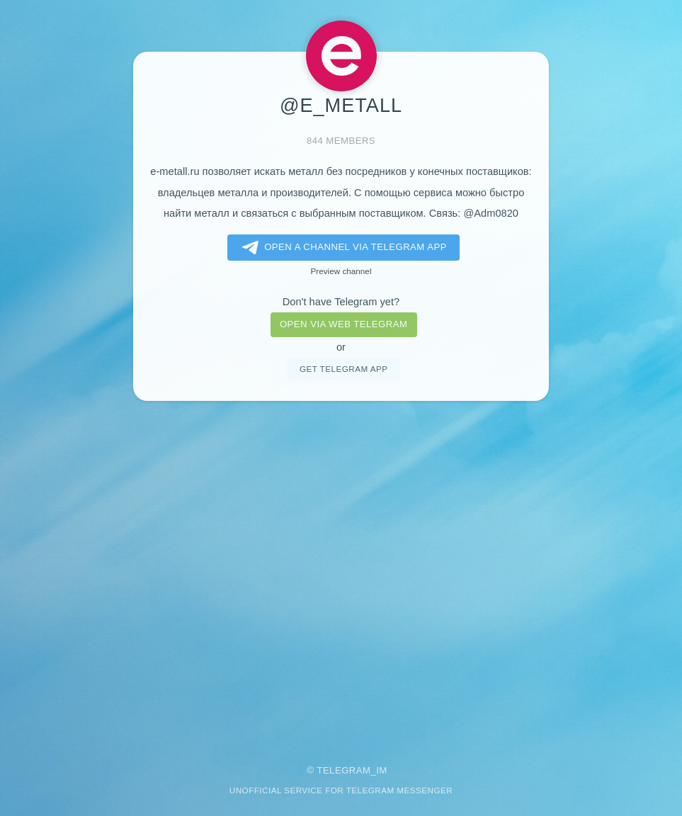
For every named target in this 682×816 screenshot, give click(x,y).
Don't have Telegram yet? (341, 301)
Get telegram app (343, 368)
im (381, 770)
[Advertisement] (341, 573)
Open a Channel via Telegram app (342, 248)
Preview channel (341, 271)
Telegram (343, 770)
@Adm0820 (490, 213)
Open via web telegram (343, 324)
